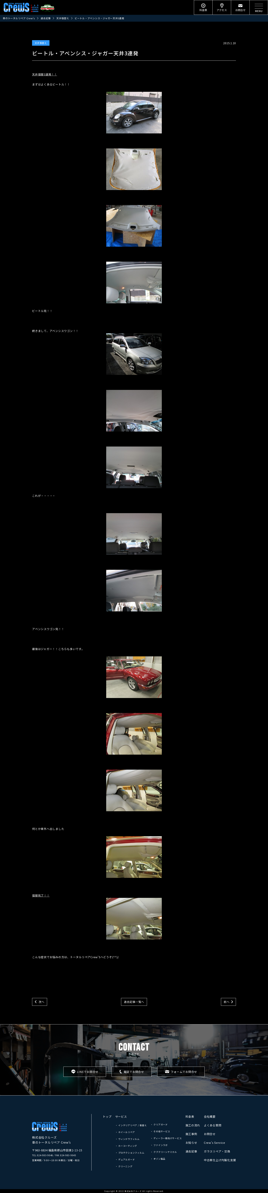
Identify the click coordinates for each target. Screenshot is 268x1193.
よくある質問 (212, 1125)
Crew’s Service (214, 1143)
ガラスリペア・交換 (217, 1151)
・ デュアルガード (125, 1159)
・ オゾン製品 (157, 1158)
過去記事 (191, 1151)
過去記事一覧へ (134, 1002)
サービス (121, 1116)
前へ (227, 1002)
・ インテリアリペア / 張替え (131, 1125)
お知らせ (191, 1143)
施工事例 (191, 1134)
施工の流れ (193, 1125)
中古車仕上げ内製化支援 (220, 1160)
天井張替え (41, 42)
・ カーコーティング (126, 1145)
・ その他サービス (160, 1131)
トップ (107, 1116)
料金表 (190, 1116)
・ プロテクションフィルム (129, 1152)
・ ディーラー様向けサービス (166, 1138)
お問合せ (210, 1134)
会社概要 (210, 1116)
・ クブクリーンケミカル (163, 1151)
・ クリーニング (124, 1166)
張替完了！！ (97, 916)
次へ (41, 1002)
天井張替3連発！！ (44, 74)
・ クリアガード (159, 1124)
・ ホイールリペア (125, 1132)
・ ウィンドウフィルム (127, 1138)
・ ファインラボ (159, 1145)
